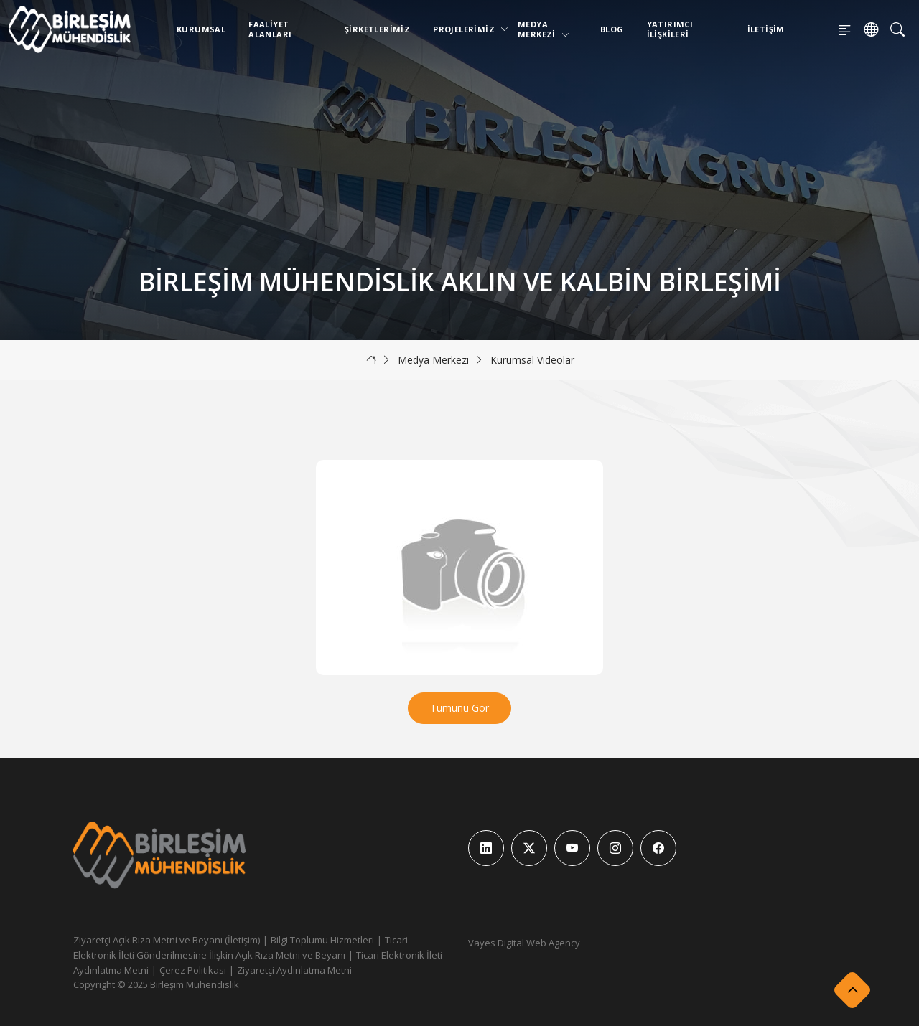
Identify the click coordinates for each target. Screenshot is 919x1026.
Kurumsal (201, 29)
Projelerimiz (466, 29)
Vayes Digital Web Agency (524, 942)
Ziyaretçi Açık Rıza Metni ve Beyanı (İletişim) (166, 939)
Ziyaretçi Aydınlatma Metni (294, 970)
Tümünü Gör (459, 708)
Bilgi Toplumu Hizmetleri (322, 939)
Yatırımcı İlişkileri (670, 29)
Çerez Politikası (192, 970)
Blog (612, 29)
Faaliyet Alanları (269, 29)
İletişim (766, 29)
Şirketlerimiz (377, 29)
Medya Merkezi (543, 29)
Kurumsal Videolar (532, 360)
